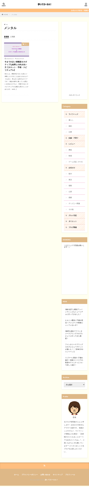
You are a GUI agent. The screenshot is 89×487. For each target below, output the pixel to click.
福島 (70, 186)
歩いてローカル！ (51, 481)
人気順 (12, 37)
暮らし (26, 44)
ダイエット (73, 222)
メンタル (14, 14)
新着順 (6, 37)
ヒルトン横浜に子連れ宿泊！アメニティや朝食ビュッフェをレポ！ (74, 323)
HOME (6, 14)
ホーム (16, 476)
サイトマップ (58, 476)
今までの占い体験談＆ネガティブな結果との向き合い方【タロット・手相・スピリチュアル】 (16, 66)
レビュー (72, 144)
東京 (70, 180)
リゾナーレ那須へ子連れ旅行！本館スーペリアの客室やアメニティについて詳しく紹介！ (74, 362)
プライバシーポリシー (30, 476)
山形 (70, 192)
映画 (70, 156)
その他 (71, 210)
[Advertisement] (74, 58)
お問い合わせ (45, 476)
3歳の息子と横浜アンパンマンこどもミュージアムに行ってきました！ (74, 312)
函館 (70, 198)
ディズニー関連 (74, 204)
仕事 (70, 132)
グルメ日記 (73, 216)
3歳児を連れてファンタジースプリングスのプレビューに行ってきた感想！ (74, 335)
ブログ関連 (73, 228)
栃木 (70, 174)
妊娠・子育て (73, 138)
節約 (70, 126)
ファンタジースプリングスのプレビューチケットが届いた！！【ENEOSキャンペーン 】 (74, 349)
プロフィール (70, 476)
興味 (70, 150)
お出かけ (72, 168)
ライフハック (73, 114)
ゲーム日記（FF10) (76, 162)
